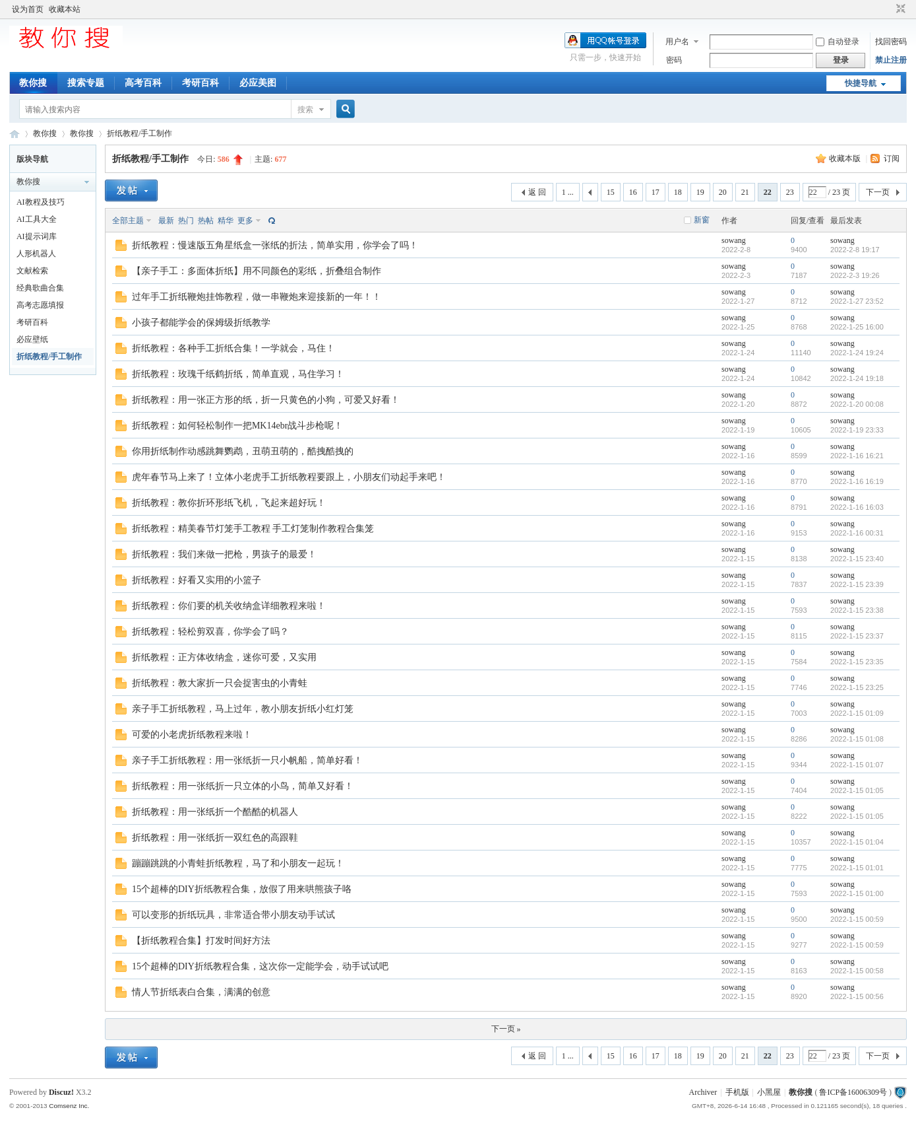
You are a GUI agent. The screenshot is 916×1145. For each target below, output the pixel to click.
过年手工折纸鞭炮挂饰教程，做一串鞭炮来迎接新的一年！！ (256, 297)
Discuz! (61, 1092)
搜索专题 (85, 83)
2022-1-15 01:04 (857, 842)
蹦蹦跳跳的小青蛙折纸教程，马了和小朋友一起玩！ (238, 863)
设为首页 (28, 9)
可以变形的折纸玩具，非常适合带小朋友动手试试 (233, 915)
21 (745, 192)
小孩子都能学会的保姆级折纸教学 (201, 323)
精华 (225, 220)
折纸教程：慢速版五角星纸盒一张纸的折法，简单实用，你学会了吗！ (275, 245)
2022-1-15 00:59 (857, 919)
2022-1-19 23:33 (857, 430)
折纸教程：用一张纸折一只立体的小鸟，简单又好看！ (242, 786)
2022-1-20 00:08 (857, 404)
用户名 (677, 41)
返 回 (537, 192)
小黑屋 (769, 1092)
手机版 (737, 1092)
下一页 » (506, 1028)
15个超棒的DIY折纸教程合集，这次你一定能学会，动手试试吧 (260, 966)
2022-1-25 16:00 (857, 327)
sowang (733, 240)
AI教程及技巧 (40, 202)
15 (611, 192)
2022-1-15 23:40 (857, 559)
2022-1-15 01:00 (857, 893)
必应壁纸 (32, 339)
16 (633, 192)
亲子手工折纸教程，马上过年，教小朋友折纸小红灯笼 (242, 709)
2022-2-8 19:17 (855, 250)
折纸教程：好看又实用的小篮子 (196, 580)
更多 (245, 220)
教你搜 (33, 83)
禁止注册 (891, 60)
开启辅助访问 (888, 9)
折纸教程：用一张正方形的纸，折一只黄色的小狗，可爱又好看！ (266, 400)
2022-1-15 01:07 (857, 765)
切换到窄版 (899, 9)
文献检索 (32, 270)
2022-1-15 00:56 (857, 996)
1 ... (568, 192)
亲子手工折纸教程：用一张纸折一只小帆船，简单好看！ (247, 760)
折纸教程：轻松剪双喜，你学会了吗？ (210, 632)
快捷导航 (860, 83)
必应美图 (257, 83)
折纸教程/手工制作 (139, 133)
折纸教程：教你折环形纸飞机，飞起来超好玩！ (229, 503)
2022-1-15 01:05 (857, 790)
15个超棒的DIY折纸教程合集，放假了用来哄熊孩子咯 (241, 889)
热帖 (206, 220)
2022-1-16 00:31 (857, 533)
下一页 (878, 192)
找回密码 (891, 41)
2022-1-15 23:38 (857, 610)
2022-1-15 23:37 (857, 636)
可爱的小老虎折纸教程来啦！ (192, 735)
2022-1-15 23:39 (857, 584)
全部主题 (128, 220)
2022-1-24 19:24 (857, 353)
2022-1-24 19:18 (857, 378)
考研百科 (200, 83)
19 (700, 192)
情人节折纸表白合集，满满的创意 (201, 992)
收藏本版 (846, 158)
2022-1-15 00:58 (857, 971)
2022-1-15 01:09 (857, 713)
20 (723, 192)
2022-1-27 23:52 (857, 301)
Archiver (703, 1092)
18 (678, 192)
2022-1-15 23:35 (857, 662)
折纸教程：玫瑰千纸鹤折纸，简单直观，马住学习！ (238, 374)
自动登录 (837, 41)
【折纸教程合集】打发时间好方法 (201, 941)
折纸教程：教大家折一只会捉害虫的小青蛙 (219, 683)
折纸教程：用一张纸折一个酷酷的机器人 (215, 812)
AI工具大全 (36, 219)
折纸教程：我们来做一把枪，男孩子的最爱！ (224, 554)
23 (790, 192)
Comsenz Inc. (69, 1105)
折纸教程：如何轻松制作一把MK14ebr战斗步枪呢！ (237, 426)
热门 (186, 220)
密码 (674, 60)
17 (655, 192)
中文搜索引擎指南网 (14, 133)
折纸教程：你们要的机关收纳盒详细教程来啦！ (229, 606)
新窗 (702, 220)
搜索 (305, 109)
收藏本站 (64, 9)
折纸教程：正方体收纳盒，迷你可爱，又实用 (224, 657)
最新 (166, 220)
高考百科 (143, 83)
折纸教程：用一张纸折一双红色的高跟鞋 (215, 838)
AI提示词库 (36, 236)
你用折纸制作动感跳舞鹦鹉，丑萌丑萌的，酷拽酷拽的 (242, 451)
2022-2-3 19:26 (855, 275)
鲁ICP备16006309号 (853, 1092)
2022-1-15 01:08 (857, 739)
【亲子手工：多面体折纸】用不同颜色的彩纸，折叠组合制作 (256, 271)
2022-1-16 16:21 (857, 456)
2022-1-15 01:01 (857, 868)
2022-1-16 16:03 (857, 507)
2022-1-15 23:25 (857, 687)
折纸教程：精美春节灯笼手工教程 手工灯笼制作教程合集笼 (253, 529)
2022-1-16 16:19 (857, 481)
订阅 (892, 158)
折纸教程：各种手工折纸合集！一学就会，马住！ (233, 348)
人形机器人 (36, 253)
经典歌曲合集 (40, 288)
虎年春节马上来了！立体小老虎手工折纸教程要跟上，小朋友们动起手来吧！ (289, 477)
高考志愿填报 (40, 305)
